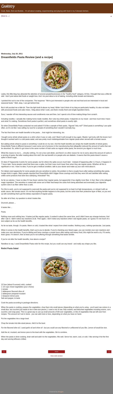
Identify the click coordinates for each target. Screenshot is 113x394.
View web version (56, 356)
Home (56, 351)
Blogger (60, 392)
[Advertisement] (56, 34)
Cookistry (7, 7)
